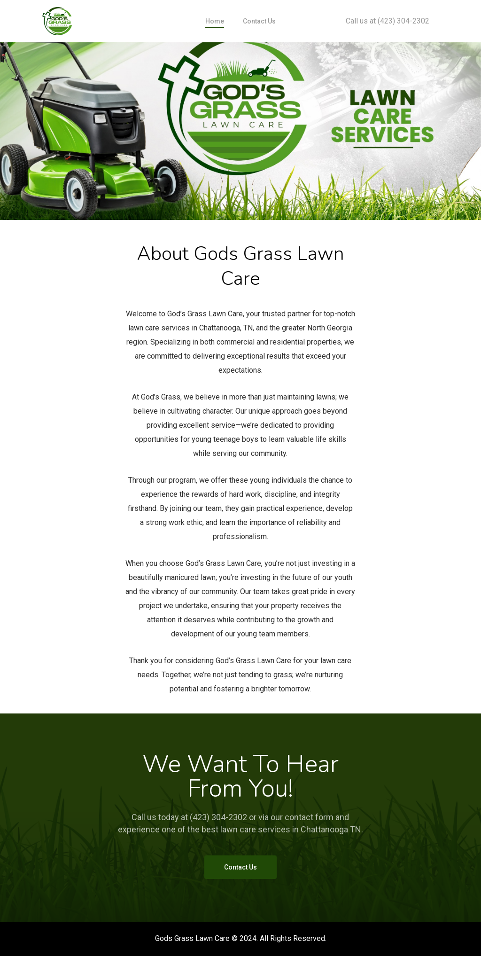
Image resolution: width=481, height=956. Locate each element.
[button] (240, 867)
